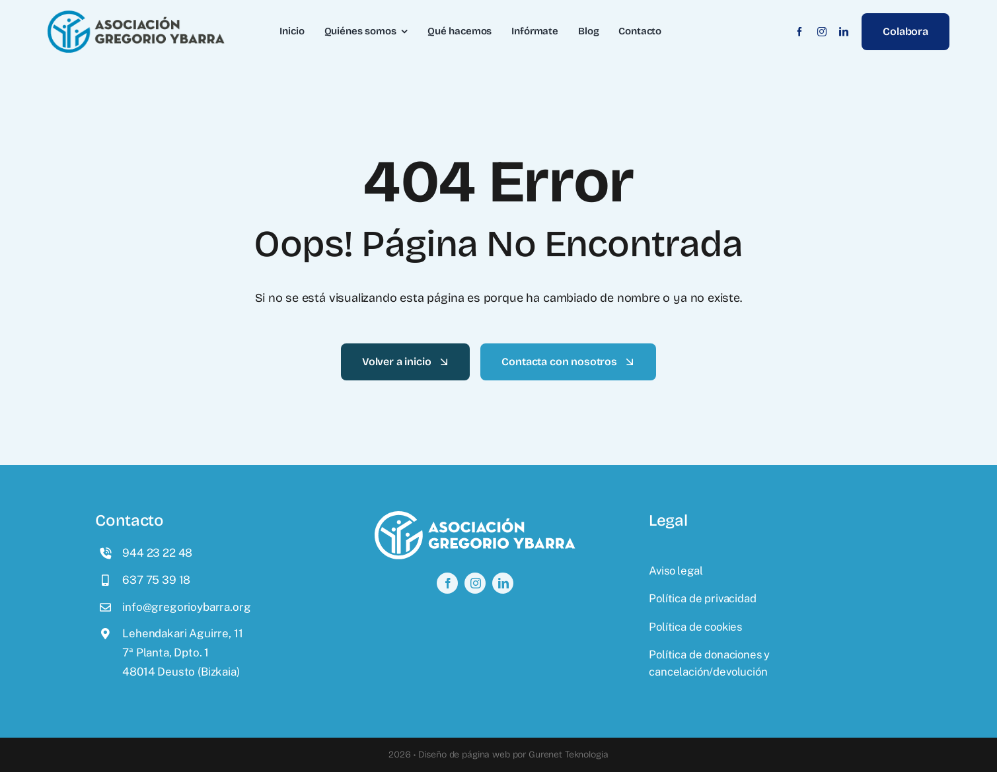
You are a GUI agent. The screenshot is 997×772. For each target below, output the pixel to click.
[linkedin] (843, 31)
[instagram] (822, 31)
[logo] (136, 15)
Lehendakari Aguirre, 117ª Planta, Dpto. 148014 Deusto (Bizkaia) (182, 652)
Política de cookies (695, 626)
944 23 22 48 (157, 552)
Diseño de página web (464, 754)
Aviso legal (675, 570)
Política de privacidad (702, 598)
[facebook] (799, 31)
